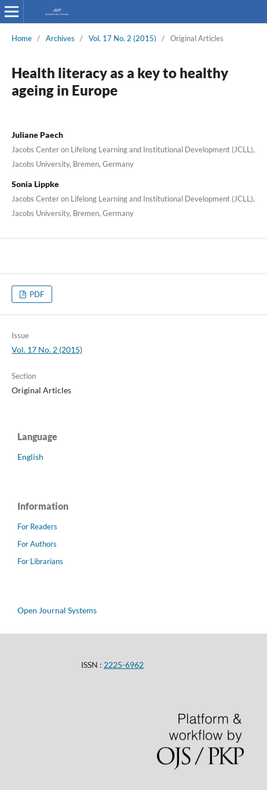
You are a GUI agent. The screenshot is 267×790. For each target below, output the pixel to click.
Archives (60, 38)
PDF (36, 294)
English (30, 457)
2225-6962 (124, 665)
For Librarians (40, 561)
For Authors (37, 543)
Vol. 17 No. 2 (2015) (122, 38)
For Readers (37, 526)
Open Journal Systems (57, 610)
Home (22, 38)
